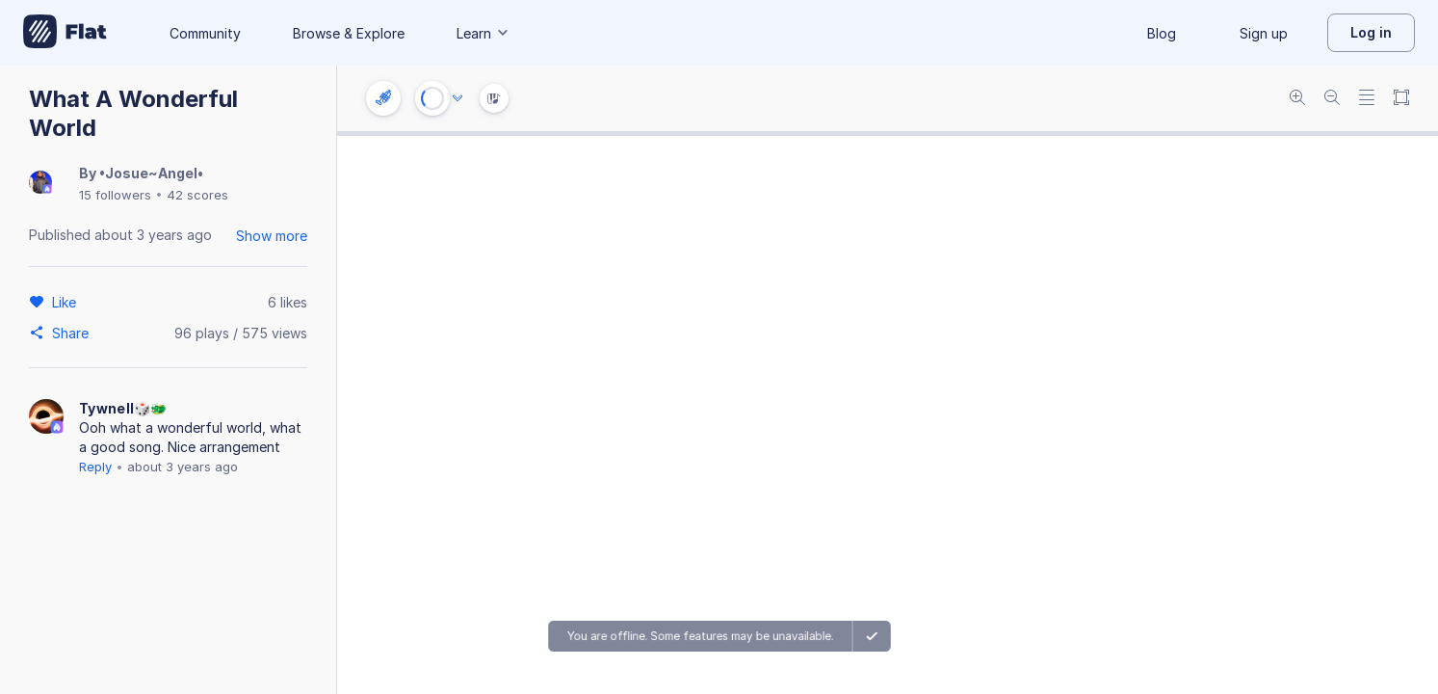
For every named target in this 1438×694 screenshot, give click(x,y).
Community (205, 33)
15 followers (115, 194)
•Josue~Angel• (151, 173)
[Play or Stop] (432, 98)
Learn (483, 33)
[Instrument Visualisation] (494, 98)
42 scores (197, 194)
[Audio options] (457, 98)
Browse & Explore (349, 33)
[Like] (67, 301)
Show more (271, 235)
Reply (95, 466)
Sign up (1264, 33)
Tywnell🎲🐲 (123, 408)
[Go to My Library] (65, 32)
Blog (1161, 33)
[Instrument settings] (383, 98)
